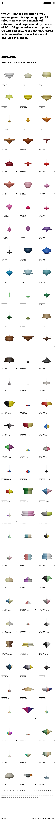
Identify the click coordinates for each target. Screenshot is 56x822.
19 (38, 790)
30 (7, 792)
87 (13, 797)
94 (27, 797)
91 (21, 797)
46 (39, 792)
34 (15, 792)
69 (31, 795)
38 (23, 792)
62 (17, 795)
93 (25, 797)
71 (35, 795)
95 (29, 797)
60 (13, 795)
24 (48, 790)
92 (23, 797)
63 (19, 795)
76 (45, 795)
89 (17, 797)
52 (50, 792)
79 (50, 795)
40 (27, 792)
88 (15, 797)
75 (43, 795)
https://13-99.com (51, 819)
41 (29, 792)
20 (40, 790)
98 (35, 797)
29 (5, 792)
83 (5, 797)
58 (9, 795)
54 (2, 795)
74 (41, 795)
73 (39, 795)
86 (11, 797)
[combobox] (14, 51)
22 (44, 790)
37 (21, 792)
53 (52, 792)
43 (33, 792)
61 (15, 795)
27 (2, 792)
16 (32, 790)
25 (50, 790)
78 (48, 795)
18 (36, 790)
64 (21, 795)
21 (42, 790)
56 (5, 795)
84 (7, 797)
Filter (5, 57)
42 (31, 792)
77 (47, 795)
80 (52, 795)
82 (4, 797)
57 (7, 795)
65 (23, 795)
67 (27, 795)
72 (37, 795)
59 (11, 795)
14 (28, 790)
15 (30, 790)
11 (22, 790)
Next (3, 790)
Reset (12, 57)
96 (31, 797)
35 (17, 792)
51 (48, 792)
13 (26, 790)
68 (29, 795)
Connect (47, 3)
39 (25, 792)
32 (11, 792)
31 (9, 792)
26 (52, 790)
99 (37, 797)
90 (19, 797)
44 (35, 792)
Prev (5, 790)
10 (20, 790)
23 (46, 790)
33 (13, 792)
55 (4, 795)
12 (24, 790)
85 (9, 797)
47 (41, 792)
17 (34, 790)
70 (33, 795)
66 (25, 795)
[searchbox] (30, 50)
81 (2, 797)
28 (4, 792)
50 (47, 792)
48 (43, 792)
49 (45, 792)
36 (19, 792)
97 (33, 797)
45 (37, 792)
